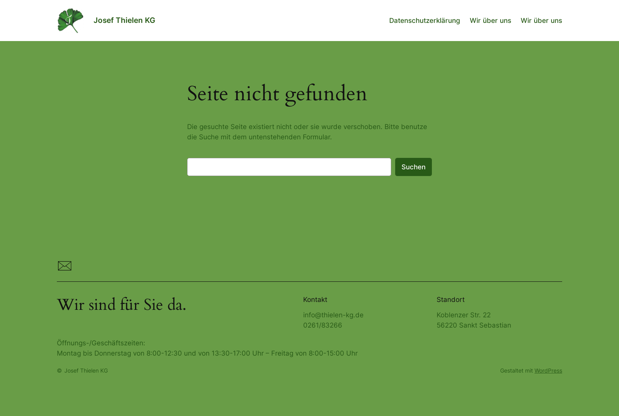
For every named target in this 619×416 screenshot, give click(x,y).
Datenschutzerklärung (424, 20)
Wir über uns (490, 20)
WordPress (548, 370)
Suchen (413, 167)
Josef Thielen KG (124, 20)
